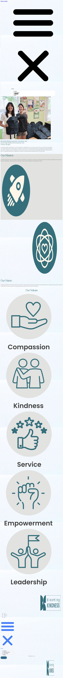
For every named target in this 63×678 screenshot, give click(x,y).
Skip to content (4, 1)
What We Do (16, 92)
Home (15, 91)
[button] (33, 44)
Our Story (16, 93)
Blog (15, 95)
